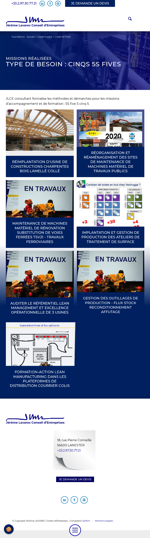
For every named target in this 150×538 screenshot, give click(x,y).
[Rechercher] (128, 19)
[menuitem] (128, 19)
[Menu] (75, 530)
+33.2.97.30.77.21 (24, 3)
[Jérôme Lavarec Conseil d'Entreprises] (35, 22)
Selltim (86, 520)
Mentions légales (104, 520)
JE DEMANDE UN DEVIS (90, 3)
